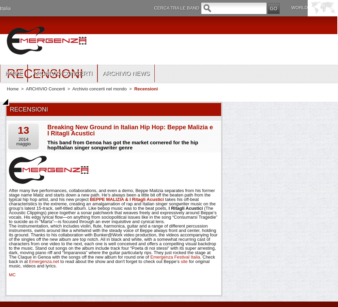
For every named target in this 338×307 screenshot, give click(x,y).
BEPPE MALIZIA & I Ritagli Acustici (127, 199)
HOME (13, 73)
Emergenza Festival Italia (175, 257)
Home (13, 88)
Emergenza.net (44, 261)
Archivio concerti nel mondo (99, 88)
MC (12, 274)
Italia (5, 8)
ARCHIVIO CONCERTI (62, 73)
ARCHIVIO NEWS (126, 73)
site (184, 261)
